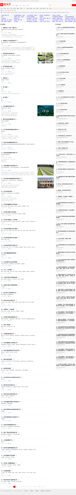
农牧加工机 (28, 12)
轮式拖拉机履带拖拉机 (5, 154)
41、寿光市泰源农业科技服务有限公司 (11, 409)
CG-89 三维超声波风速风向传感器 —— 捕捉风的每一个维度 (11, 36)
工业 (2, 8)
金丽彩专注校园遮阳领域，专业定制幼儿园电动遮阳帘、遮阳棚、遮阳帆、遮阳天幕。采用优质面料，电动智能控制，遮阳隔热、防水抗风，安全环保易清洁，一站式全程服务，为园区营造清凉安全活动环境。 (18, 172)
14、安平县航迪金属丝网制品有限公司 (11, 178)
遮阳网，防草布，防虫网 (6, 108)
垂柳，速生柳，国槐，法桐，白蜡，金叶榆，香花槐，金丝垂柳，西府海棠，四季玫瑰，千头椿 (19, 271)
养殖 (13, 10)
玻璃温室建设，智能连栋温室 (6, 403)
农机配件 (19, 12)
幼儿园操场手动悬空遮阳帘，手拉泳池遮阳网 (8, 61)
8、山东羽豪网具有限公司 (7, 106)
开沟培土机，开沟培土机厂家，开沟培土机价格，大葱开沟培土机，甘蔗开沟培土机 (17, 361)
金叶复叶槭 (3, 254)
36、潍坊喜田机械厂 (6, 368)
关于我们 (26, 490)
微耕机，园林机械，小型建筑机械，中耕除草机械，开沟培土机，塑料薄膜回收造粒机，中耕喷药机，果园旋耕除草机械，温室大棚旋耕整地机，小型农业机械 (31, 318)
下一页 (39, 486)
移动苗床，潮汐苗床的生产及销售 (7, 68)
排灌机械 (12, 12)
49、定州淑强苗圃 (5, 470)
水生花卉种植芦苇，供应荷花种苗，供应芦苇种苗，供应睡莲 (13, 263)
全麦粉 (2, 379)
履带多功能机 (3, 160)
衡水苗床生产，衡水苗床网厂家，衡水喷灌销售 (10, 193)
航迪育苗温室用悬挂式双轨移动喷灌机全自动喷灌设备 (10, 185)
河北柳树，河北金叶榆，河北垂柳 (7, 457)
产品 (20, 5)
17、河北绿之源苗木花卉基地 (8, 212)
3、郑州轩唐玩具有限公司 (7, 53)
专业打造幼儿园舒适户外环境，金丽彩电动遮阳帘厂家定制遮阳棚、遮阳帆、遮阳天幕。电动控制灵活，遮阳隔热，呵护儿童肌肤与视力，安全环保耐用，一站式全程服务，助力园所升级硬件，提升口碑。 (18, 174)
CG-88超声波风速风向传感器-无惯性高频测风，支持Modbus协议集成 (13, 35)
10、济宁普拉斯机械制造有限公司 (9, 129)
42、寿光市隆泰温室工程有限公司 (9, 417)
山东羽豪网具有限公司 (60, 164)
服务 (37, 8)
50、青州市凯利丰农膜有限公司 (9, 479)
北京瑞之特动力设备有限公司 (61, 157)
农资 (6, 10)
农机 (8, 10)
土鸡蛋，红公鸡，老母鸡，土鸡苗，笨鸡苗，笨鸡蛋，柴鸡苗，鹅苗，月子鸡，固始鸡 (17, 302)
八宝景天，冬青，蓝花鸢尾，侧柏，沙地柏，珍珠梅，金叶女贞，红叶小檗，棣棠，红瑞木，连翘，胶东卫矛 (22, 472)
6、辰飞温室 (4, 87)
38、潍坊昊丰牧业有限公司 (8, 385)
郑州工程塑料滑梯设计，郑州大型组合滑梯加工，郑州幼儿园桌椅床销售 (15, 167)
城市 (13, 5)
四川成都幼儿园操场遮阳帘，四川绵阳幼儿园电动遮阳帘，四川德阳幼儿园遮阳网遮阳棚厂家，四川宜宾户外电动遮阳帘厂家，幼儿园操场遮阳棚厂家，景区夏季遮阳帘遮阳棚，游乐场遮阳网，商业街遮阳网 (18, 47)
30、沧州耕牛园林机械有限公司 (9, 317)
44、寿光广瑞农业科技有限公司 (9, 432)
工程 (50, 8)
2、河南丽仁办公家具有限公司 (9, 40)
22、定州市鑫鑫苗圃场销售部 (8, 253)
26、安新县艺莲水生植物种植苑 (9, 285)
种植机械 (4, 12)
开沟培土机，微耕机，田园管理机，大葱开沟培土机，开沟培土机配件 (14, 370)
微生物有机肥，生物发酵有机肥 (7, 294)
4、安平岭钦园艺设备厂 (7, 66)
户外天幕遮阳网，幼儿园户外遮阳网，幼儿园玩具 (10, 55)
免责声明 (37, 490)
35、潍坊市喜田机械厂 (7, 359)
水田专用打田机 (3, 161)
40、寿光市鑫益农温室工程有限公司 (10, 401)
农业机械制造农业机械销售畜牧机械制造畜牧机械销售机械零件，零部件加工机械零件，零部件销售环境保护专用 (23, 144)
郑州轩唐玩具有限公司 (60, 205)
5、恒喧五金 (4, 78)
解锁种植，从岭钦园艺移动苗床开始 (7, 74)
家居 (15, 8)
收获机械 (39, 12)
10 (35, 486)
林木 (10, 10)
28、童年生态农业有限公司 (8, 300)
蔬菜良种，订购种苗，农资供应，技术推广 (9, 352)
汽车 (11, 8)
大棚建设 (3, 411)
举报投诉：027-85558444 (45, 490)
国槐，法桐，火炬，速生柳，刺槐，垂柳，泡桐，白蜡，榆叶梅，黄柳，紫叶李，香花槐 (18, 230)
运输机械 (16, 12)
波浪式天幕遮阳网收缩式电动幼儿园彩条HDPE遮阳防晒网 (11, 60)
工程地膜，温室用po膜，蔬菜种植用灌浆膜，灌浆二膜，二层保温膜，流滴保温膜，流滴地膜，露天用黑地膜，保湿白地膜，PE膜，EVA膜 (27, 449)
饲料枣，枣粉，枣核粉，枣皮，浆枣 (8, 326)
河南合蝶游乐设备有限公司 (60, 277)
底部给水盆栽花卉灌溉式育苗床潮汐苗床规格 (8, 187)
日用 (21, 8)
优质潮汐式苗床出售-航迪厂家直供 (7, 200)
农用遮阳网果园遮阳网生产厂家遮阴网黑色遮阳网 (9, 112)
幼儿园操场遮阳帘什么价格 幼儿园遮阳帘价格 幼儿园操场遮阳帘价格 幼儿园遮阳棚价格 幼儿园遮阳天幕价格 (18, 49)
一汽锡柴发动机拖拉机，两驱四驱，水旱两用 (8, 138)
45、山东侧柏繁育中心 (7, 440)
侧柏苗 (2, 441)
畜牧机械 (47, 12)
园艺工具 (51, 12)
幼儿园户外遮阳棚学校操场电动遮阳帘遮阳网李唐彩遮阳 (10, 62)
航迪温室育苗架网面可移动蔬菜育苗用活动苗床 (9, 186)
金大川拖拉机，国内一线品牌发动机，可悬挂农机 (9, 136)
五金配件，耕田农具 (5, 79)
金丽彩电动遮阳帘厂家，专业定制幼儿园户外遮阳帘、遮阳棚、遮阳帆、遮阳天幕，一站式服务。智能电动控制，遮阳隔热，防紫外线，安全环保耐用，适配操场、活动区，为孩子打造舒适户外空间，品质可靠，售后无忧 (18, 173)
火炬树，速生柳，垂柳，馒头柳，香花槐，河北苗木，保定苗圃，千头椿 (15, 206)
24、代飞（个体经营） (7, 269)
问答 (27, 5)
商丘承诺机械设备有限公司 (60, 262)
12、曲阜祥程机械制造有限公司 (9, 152)
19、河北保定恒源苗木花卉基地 (9, 228)
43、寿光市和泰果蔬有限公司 (8, 424)
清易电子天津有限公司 (60, 29)
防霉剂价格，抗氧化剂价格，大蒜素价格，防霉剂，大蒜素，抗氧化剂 (14, 386)
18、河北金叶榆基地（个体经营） (9, 219)
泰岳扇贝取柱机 (3, 125)
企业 (17, 5)
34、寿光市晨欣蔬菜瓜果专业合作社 (10, 350)
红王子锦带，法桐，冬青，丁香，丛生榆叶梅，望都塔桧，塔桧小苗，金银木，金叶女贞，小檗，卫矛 (20, 247)
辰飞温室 (57, 179)
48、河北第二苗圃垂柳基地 (8, 463)
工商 (41, 8)
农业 (5, 8)
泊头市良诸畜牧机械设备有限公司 (62, 118)
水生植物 (3, 286)
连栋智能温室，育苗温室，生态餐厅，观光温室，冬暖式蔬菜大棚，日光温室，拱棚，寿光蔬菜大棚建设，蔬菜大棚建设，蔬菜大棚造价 (27, 344)
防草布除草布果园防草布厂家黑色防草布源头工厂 (9, 114)
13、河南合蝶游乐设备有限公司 (9, 165)
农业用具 (8, 12)
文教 (28, 8)
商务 (44, 8)
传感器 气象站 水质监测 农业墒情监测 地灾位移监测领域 (12, 29)
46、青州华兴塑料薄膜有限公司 (9, 447)
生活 (34, 8)
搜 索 (74, 5)
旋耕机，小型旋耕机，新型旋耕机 (7, 395)
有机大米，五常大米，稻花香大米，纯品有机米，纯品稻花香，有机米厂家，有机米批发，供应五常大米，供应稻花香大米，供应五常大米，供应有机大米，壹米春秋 (33, 335)
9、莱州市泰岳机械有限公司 (8, 119)
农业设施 (67, 12)
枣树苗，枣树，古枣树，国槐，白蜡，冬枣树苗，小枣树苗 (12, 311)
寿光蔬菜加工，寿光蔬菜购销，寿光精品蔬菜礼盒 (10, 426)
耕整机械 (55, 12)
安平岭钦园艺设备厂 (59, 185)
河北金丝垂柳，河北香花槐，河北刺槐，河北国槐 (10, 464)
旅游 (31, 8)
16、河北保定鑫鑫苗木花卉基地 (9, 204)
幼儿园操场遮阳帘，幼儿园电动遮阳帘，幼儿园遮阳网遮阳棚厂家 (13, 42)
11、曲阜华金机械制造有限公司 (9, 142)
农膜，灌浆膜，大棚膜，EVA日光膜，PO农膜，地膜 (11, 481)
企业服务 (31, 490)
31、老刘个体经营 (5, 324)
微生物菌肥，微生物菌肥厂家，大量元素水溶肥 (10, 434)
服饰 (18, 8)
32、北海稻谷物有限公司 (7, 333)
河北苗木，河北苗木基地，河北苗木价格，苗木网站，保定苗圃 (13, 213)
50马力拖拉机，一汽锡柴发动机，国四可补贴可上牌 (10, 137)
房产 (8, 8)
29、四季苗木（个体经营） (8, 309)
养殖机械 (32, 12)
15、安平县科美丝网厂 (7, 191)
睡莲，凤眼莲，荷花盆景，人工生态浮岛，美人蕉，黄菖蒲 (12, 279)
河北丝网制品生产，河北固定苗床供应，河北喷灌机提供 (12, 180)
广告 (47, 8)
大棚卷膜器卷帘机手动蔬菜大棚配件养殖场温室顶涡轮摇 (10, 93)
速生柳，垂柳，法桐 (5, 239)
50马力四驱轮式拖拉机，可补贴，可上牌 (8, 159)
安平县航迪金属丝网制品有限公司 (62, 124)
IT (24, 8)
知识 (24, 5)
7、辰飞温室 (4, 97)
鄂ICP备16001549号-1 (18, 490)
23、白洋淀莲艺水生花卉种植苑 (9, 262)
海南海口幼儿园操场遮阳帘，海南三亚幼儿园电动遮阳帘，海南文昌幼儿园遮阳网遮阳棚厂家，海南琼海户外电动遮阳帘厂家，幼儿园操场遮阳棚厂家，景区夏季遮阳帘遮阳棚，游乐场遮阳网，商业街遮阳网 (18, 48)
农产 (4, 10)
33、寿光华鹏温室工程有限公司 (9, 342)
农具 (2, 88)
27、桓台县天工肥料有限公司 (8, 292)
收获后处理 (59, 12)
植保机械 (23, 12)
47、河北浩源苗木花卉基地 (8, 455)
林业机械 (43, 12)
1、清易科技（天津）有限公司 (9, 27)
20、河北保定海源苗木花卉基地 (9, 237)
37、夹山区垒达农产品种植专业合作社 (11, 377)
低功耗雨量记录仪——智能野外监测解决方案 (8, 34)
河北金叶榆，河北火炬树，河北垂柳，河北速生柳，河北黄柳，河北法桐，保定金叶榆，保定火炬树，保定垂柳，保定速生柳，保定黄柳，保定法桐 (29, 221)
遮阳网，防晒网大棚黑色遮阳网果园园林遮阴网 (9, 115)
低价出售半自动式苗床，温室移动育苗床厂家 (8, 199)
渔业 (15, 10)
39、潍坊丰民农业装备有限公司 (9, 394)
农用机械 (3, 131)
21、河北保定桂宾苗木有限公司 (9, 245)
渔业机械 (36, 12)
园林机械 (63, 12)
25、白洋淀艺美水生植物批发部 (9, 277)
